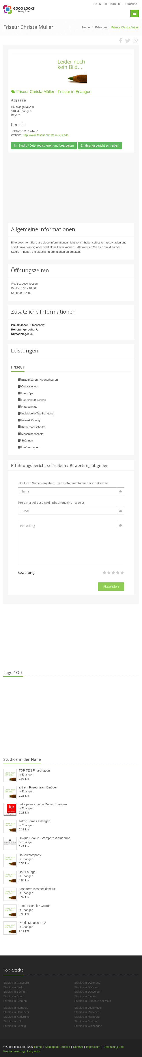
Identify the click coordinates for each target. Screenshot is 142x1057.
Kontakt (133, 4)
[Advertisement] (71, 187)
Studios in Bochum (15, 991)
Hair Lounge (27, 872)
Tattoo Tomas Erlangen (34, 821)
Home (38, 1046)
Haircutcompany (30, 855)
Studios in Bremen (15, 1001)
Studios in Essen (85, 996)
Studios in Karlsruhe (16, 1016)
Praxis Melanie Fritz (32, 922)
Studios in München (86, 1012)
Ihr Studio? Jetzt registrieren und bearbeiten (44, 145)
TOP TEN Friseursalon (34, 770)
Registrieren (114, 4)
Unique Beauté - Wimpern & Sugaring (44, 838)
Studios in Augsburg (16, 982)
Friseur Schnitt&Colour (34, 906)
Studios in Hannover (16, 1012)
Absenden (111, 586)
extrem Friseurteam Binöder (38, 787)
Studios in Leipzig (14, 1026)
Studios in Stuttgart (86, 1021)
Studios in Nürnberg (87, 1016)
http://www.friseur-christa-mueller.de (46, 135)
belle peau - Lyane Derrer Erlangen (43, 804)
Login (97, 4)
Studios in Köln (12, 1021)
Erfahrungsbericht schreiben (99, 145)
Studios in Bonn (13, 996)
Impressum (93, 1046)
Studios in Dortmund (87, 982)
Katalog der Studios (57, 1046)
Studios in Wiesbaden (88, 1026)
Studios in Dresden (86, 987)
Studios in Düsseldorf (87, 991)
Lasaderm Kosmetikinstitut (37, 889)
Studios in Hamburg (15, 1007)
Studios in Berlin (13, 987)
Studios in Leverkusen (88, 1007)
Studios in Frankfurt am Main (92, 1001)
